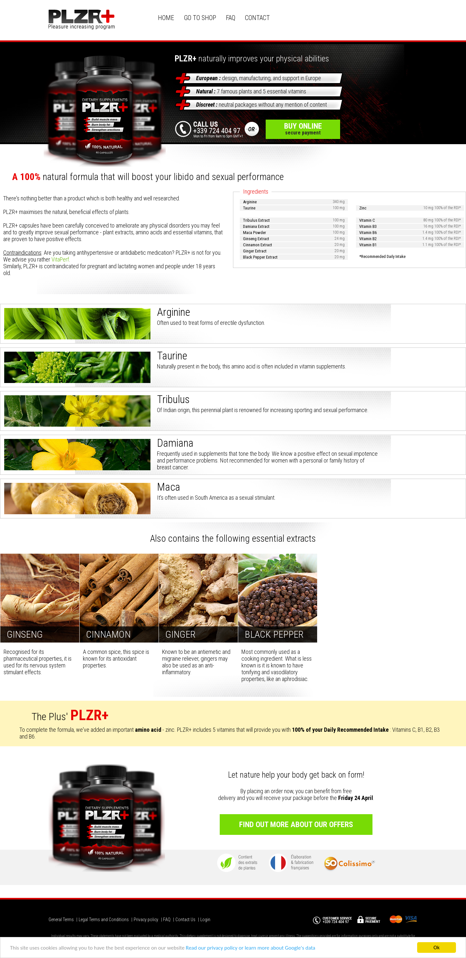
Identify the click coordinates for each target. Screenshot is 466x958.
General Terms (61, 919)
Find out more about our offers (296, 824)
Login (205, 919)
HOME (166, 18)
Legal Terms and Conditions (104, 919)
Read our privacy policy (212, 949)
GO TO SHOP (200, 18)
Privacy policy (146, 919)
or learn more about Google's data (277, 949)
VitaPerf (60, 259)
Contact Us (185, 919)
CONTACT (257, 18)
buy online (303, 129)
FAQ (230, 18)
